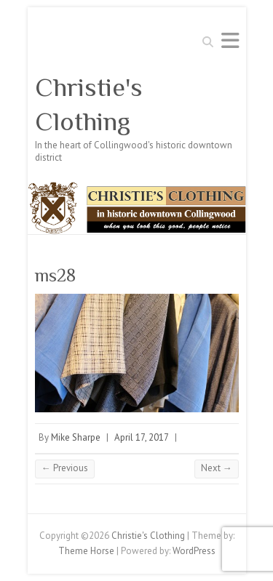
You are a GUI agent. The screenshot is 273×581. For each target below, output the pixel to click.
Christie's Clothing (89, 104)
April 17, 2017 (141, 437)
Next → (216, 468)
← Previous (64, 468)
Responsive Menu (230, 40)
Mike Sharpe (75, 437)
